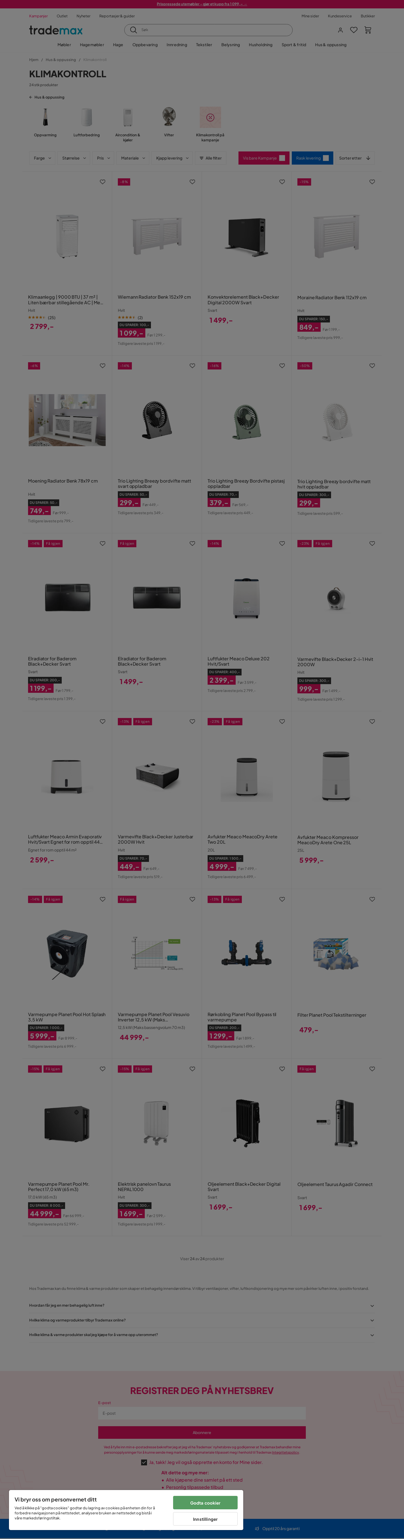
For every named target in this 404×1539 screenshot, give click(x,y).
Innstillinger (205, 1519)
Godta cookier (205, 1502)
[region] (126, 1510)
